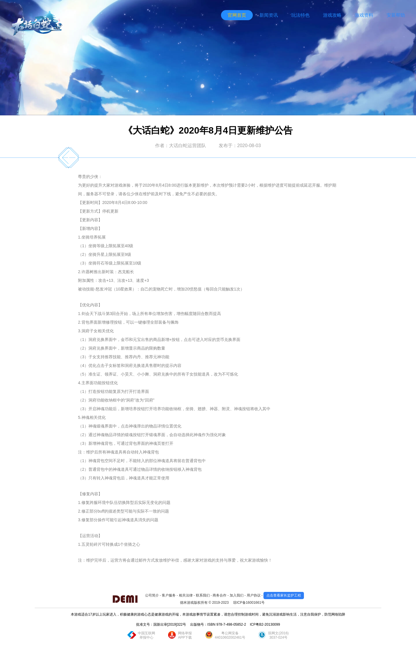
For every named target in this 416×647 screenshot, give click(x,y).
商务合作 (219, 595)
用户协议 (254, 595)
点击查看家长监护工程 (283, 595)
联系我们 (203, 595)
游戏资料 (364, 15)
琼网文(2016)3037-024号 (278, 635)
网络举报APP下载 (185, 635)
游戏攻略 (332, 15)
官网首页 (237, 15)
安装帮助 (396, 15)
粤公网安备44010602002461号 (230, 635)
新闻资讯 (268, 15)
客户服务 (169, 595)
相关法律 (186, 595)
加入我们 (237, 595)
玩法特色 (300, 15)
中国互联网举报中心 (146, 635)
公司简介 (152, 595)
